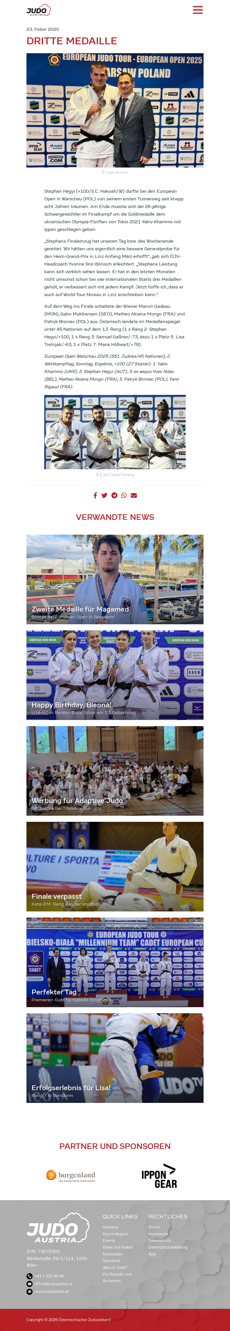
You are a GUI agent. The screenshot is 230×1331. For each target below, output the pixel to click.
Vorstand (110, 1227)
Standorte (111, 1260)
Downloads (112, 1254)
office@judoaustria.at (49, 1284)
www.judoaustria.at (47, 1291)
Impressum (158, 1234)
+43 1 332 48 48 (45, 1276)
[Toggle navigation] (197, 10)
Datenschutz (160, 1240)
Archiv (154, 1227)
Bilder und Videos (118, 1247)
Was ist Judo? (115, 1267)
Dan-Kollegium (115, 1234)
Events (109, 1240)
